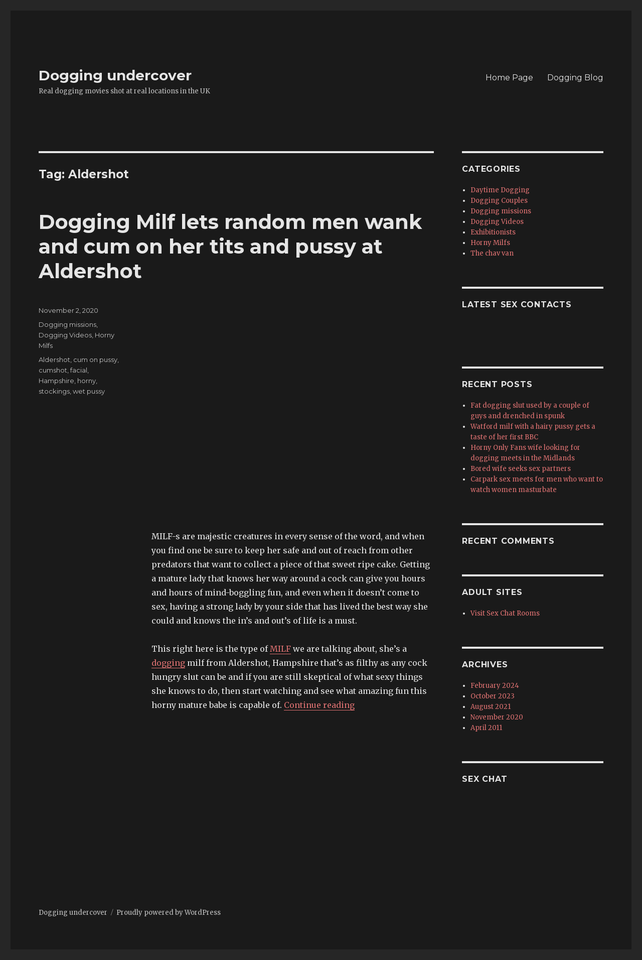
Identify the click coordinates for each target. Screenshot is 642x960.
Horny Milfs (490, 242)
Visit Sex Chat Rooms (505, 613)
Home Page (509, 77)
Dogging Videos (65, 335)
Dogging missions (67, 324)
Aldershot (54, 359)
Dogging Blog (575, 77)
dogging (168, 663)
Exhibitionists (493, 232)
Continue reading (319, 705)
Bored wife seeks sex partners (520, 468)
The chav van (492, 253)
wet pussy (89, 391)
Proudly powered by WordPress (168, 912)
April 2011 (486, 728)
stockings (54, 391)
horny (86, 381)
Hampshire (56, 381)
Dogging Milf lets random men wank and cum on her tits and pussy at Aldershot (230, 246)
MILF (280, 649)
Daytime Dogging (500, 190)
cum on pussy (95, 359)
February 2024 (494, 685)
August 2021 (490, 706)
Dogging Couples (499, 200)
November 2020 (496, 717)
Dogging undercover (115, 75)
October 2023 (492, 696)
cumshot (53, 370)
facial (78, 370)
